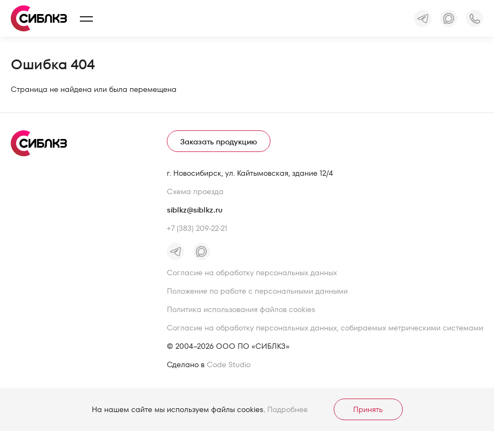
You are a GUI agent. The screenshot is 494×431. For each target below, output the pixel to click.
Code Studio (229, 364)
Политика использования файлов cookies (241, 309)
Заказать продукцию (218, 141)
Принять (368, 409)
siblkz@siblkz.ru (194, 209)
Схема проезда (195, 191)
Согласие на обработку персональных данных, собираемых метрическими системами (325, 327)
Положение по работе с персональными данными (257, 291)
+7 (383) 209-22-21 (197, 228)
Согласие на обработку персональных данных (252, 272)
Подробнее (287, 409)
